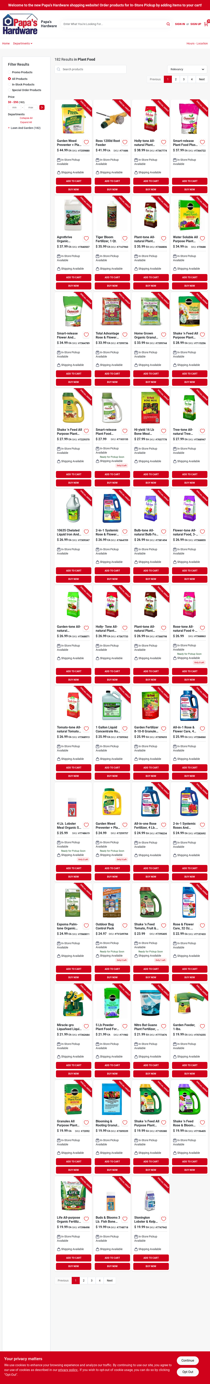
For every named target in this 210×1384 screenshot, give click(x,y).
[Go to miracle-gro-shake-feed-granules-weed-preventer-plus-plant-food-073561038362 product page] (73, 438)
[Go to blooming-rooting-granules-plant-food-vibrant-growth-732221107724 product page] (112, 1127)
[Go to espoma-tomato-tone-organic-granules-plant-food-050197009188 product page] (73, 733)
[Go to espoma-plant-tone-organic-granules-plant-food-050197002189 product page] (150, 635)
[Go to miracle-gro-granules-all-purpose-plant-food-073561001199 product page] (189, 243)
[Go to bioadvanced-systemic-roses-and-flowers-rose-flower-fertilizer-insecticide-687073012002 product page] (189, 832)
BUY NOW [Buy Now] (73, 189)
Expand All (26, 122)
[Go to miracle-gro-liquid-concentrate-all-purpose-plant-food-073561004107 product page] (189, 1031)
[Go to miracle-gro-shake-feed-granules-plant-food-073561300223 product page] (189, 1127)
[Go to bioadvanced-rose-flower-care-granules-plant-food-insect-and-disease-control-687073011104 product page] (189, 733)
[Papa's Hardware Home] (20, 24)
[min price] (14, 107)
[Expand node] (9, 128)
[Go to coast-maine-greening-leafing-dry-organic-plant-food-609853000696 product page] (73, 832)
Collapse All (26, 118)
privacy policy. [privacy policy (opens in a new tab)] (68, 1370)
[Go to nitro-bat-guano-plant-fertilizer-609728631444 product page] (150, 1031)
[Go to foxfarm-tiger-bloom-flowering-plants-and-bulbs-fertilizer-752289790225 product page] (112, 243)
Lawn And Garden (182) (26, 128)
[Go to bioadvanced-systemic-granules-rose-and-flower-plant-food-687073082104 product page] (112, 536)
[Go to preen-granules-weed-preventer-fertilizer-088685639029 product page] (112, 832)
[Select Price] (42, 107)
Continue (187, 1360)
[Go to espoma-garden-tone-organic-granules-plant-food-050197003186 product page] (73, 635)
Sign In (180, 24)
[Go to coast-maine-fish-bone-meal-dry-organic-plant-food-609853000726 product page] (112, 1223)
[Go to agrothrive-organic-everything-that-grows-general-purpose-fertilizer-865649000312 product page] (73, 243)
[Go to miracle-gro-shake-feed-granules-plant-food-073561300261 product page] (150, 932)
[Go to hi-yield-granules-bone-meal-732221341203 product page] (150, 438)
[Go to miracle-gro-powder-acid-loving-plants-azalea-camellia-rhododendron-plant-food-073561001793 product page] (112, 1031)
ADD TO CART (73, 181)
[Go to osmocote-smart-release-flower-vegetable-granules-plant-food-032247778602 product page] (112, 438)
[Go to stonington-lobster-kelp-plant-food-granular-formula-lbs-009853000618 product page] (150, 1223)
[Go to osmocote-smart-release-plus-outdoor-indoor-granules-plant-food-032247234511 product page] (189, 147)
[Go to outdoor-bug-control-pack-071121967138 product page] (112, 932)
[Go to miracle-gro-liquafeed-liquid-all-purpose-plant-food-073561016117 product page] (73, 1031)
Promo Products (22, 72)
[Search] (168, 23)
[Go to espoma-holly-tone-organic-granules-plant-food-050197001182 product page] (112, 635)
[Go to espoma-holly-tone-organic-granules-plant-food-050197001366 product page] (150, 147)
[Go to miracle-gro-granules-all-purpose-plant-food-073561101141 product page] (73, 1127)
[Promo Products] (9, 72)
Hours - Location (197, 43)
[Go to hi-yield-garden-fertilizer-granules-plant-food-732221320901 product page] (150, 733)
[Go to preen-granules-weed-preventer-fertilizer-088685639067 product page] (73, 147)
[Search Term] (116, 24)
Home (6, 43)
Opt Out (187, 1372)
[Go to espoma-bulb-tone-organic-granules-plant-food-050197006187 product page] (150, 536)
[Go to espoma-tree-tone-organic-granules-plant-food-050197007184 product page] (189, 438)
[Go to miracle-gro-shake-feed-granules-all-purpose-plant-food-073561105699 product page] (150, 1127)
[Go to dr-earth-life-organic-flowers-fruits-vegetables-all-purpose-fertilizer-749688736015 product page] (73, 1223)
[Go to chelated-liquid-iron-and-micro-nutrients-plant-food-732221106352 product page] (73, 536)
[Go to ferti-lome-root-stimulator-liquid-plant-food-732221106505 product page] (112, 733)
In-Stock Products (23, 84)
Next (202, 79)
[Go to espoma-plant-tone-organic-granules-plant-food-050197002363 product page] (150, 243)
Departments (21, 43)
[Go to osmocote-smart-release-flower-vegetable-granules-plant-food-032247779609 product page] (73, 339)
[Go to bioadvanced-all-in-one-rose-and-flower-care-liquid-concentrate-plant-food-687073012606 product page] (189, 932)
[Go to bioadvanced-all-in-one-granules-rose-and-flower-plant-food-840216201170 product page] (150, 832)
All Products (19, 79)
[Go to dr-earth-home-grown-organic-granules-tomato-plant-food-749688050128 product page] (150, 339)
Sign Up (195, 24)
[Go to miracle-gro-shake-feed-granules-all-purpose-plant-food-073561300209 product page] (189, 339)
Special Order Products (26, 90)
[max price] (30, 107)
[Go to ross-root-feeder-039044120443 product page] (112, 147)
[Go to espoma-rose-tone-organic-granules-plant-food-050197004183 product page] (189, 635)
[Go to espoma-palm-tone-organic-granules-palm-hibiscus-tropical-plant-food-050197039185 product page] (73, 932)
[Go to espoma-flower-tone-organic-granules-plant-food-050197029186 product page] (189, 536)
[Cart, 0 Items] (206, 24)
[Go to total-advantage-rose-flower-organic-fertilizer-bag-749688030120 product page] (112, 339)
